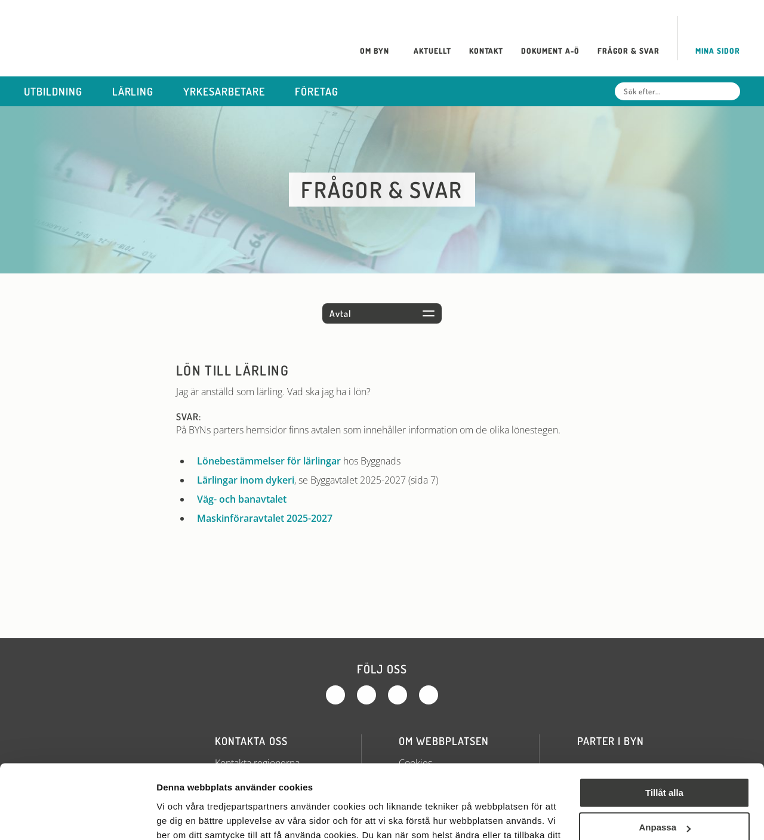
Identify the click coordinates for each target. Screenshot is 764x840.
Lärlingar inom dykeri (245, 480)
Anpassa (665, 761)
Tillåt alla (664, 727)
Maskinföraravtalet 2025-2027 (264, 518)
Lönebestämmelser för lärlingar (269, 460)
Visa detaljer (183, 816)
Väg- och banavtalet (241, 499)
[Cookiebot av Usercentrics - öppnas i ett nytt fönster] (77, 817)
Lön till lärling (232, 370)
